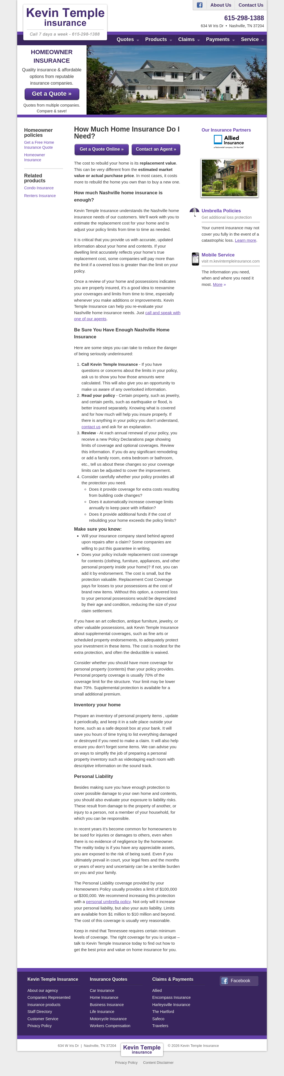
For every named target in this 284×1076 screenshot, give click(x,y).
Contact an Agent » (156, 149)
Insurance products (43, 1004)
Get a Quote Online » (101, 149)
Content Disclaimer (158, 1062)
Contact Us (251, 5)
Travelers (160, 1026)
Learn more (245, 240)
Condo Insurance (39, 188)
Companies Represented (48, 997)
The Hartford (163, 1011)
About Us (221, 5)
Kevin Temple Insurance (52, 979)
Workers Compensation (110, 1026)
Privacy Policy (39, 1026)
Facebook (200, 5)
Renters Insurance (40, 195)
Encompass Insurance (171, 997)
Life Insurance (102, 1011)
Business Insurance (107, 1004)
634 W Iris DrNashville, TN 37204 (87, 1046)
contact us (91, 426)
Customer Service (42, 1019)
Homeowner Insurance (34, 157)
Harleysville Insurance (171, 1004)
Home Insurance (104, 997)
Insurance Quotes (108, 979)
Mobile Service (218, 255)
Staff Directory (39, 1011)
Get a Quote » (52, 93)
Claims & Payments (173, 979)
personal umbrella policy (108, 901)
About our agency (42, 990)
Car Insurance (102, 990)
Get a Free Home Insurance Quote (39, 145)
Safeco (158, 1019)
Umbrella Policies (221, 210)
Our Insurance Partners (226, 130)
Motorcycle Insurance (108, 1019)
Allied (157, 990)
